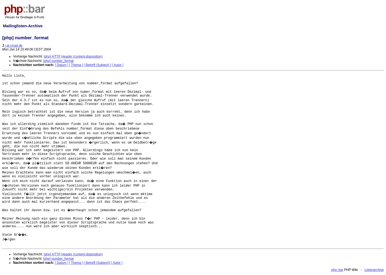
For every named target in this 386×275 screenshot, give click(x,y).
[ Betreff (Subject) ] (97, 65)
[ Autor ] (117, 65)
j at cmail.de (13, 45)
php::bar (337, 270)
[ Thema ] (76, 65)
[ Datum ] (61, 65)
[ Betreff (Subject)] (97, 263)
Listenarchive (374, 270)
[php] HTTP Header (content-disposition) (73, 56)
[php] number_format (58, 61)
